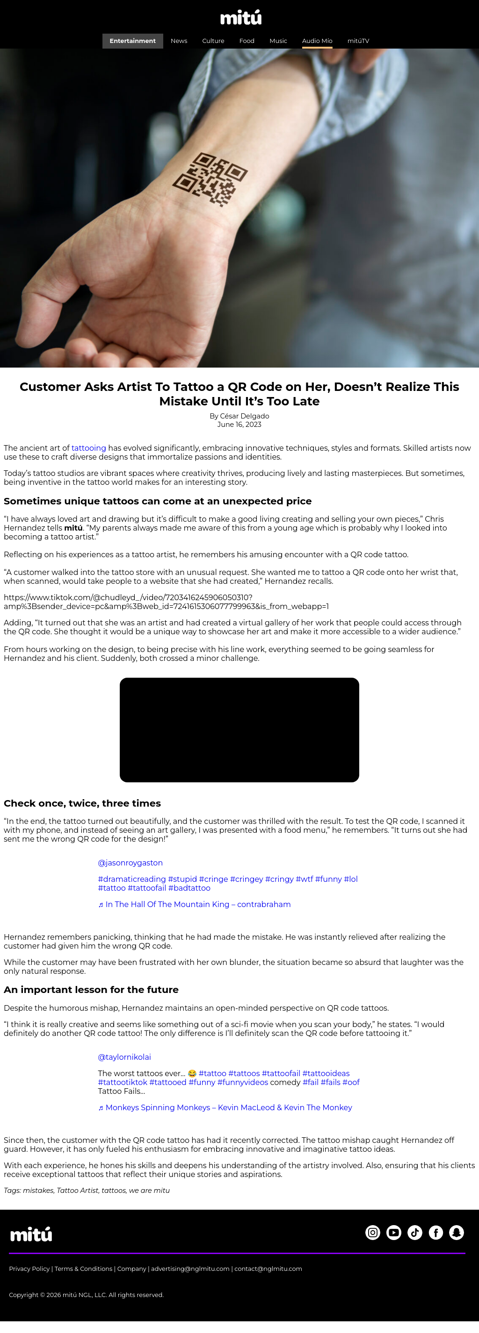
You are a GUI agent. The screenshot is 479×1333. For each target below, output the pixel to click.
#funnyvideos (243, 1082)
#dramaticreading (132, 879)
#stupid (182, 879)
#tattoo (112, 888)
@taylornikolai (125, 1057)
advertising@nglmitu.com (190, 1268)
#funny (328, 879)
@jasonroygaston (130, 862)
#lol (351, 879)
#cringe (213, 879)
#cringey (246, 879)
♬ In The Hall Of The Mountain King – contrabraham (194, 904)
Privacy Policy (29, 1268)
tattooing (89, 448)
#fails (331, 1082)
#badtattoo (189, 888)
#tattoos (244, 1073)
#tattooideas (325, 1073)
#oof (351, 1082)
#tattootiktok (122, 1082)
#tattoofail (147, 888)
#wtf (304, 879)
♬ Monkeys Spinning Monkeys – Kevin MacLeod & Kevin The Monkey (225, 1107)
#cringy (279, 879)
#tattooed (168, 1082)
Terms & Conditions (84, 1268)
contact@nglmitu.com (268, 1268)
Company (131, 1268)
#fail (311, 1082)
